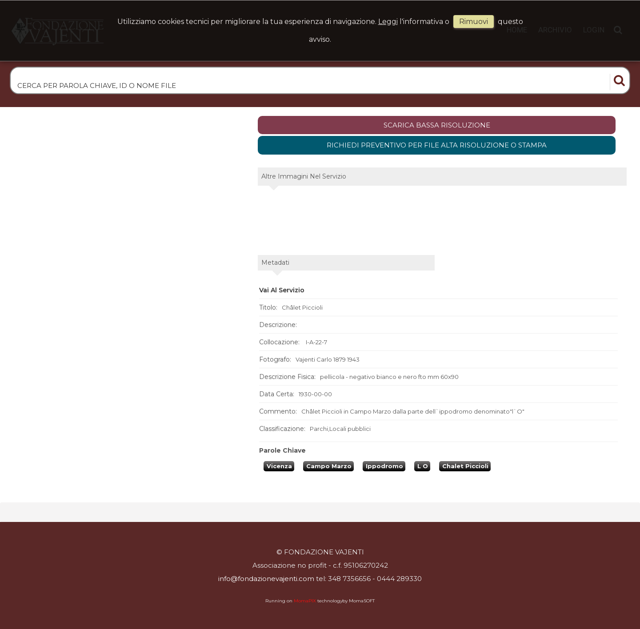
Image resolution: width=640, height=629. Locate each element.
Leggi (388, 21)
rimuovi (473, 21)
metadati (275, 263)
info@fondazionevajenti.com (266, 578)
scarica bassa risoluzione (437, 125)
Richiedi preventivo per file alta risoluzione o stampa (437, 145)
